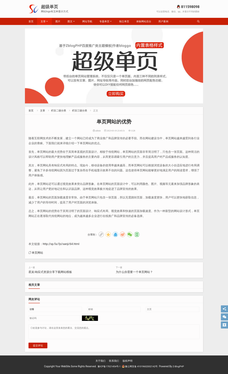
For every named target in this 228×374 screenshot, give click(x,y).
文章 (43, 21)
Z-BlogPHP (180, 368)
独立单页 (124, 21)
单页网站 (37, 252)
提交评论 (38, 347)
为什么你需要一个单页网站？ (134, 272)
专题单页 (104, 21)
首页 (30, 21)
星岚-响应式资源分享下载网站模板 (50, 272)
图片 (57, 21)
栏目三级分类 (79, 110)
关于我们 (100, 363)
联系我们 (114, 363)
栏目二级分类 (58, 110)
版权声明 (128, 363)
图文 (70, 21)
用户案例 (163, 21)
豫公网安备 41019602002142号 (140, 368)
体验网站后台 (143, 21)
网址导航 (87, 21)
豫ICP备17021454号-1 (107, 368)
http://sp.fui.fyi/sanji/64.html (61, 244)
